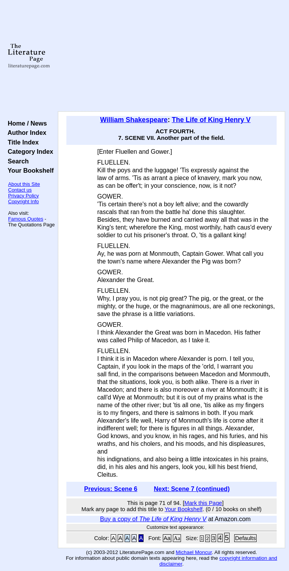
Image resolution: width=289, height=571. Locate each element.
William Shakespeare (134, 120)
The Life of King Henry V (211, 120)
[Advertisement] (171, 56)
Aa (167, 538)
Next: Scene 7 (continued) (192, 489)
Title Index (21, 142)
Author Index (25, 132)
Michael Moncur (194, 552)
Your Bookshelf (29, 170)
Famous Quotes (25, 219)
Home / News (25, 123)
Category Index (28, 151)
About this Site (24, 184)
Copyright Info (23, 201)
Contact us (20, 190)
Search (16, 161)
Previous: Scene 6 (110, 489)
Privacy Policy (23, 196)
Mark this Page (203, 503)
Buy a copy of (153, 519)
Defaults (245, 538)
